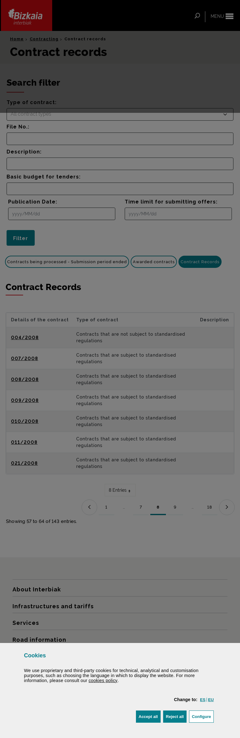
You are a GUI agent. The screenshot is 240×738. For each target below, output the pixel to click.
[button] (203, 699)
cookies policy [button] (103, 680)
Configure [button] (203, 716)
